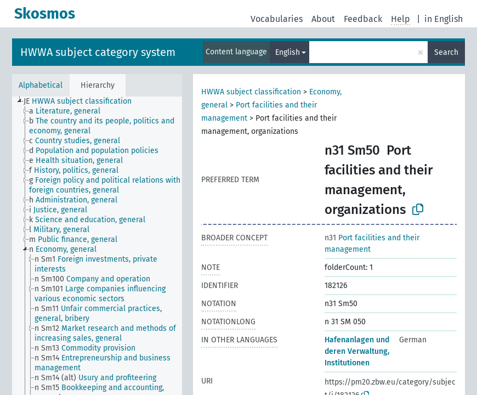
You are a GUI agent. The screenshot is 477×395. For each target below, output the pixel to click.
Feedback (363, 19)
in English (443, 19)
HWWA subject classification (251, 92)
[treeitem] (82, 101)
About (323, 19)
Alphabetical (41, 85)
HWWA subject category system (97, 52)
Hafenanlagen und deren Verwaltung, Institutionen (357, 351)
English (287, 52)
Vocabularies (277, 19)
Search (446, 52)
